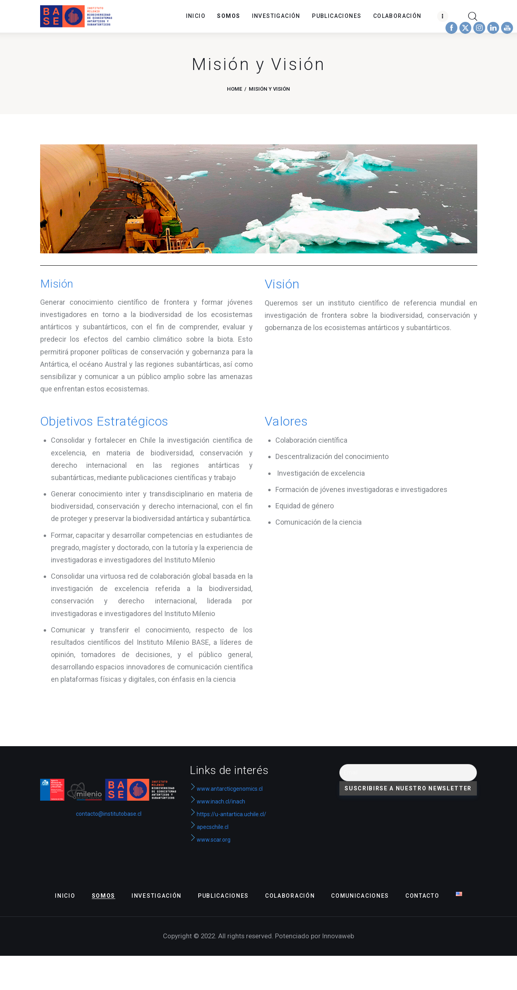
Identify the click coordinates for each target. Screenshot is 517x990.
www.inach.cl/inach (221, 801)
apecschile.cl (209, 827)
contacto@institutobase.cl (108, 814)
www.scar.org (210, 839)
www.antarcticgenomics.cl (230, 789)
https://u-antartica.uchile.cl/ (228, 814)
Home (234, 89)
